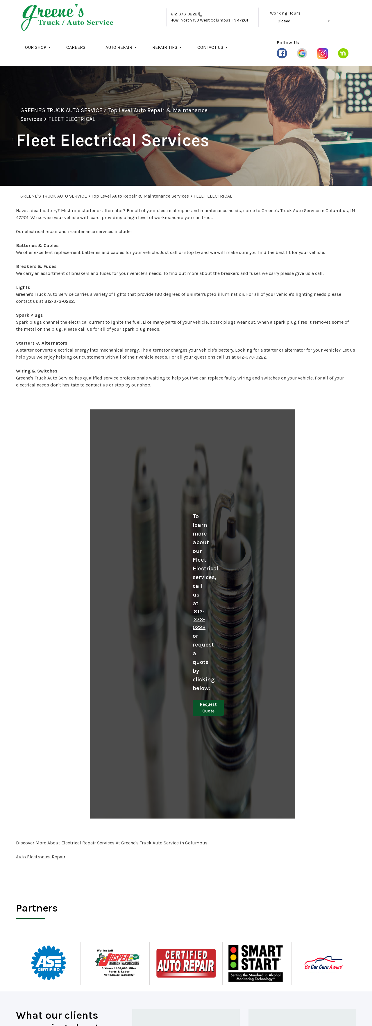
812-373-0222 (184, 14)
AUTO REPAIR (118, 47)
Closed (284, 21)
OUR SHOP (35, 47)
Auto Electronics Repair (40, 857)
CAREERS (75, 47)
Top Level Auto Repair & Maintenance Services (140, 196)
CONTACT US (210, 47)
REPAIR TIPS (164, 47)
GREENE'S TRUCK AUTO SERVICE (61, 110)
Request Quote (208, 708)
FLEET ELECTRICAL (71, 119)
